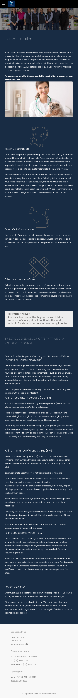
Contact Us (16, 640)
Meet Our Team (18, 637)
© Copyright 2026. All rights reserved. (39, 693)
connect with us (18, 644)
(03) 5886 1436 (21, 660)
